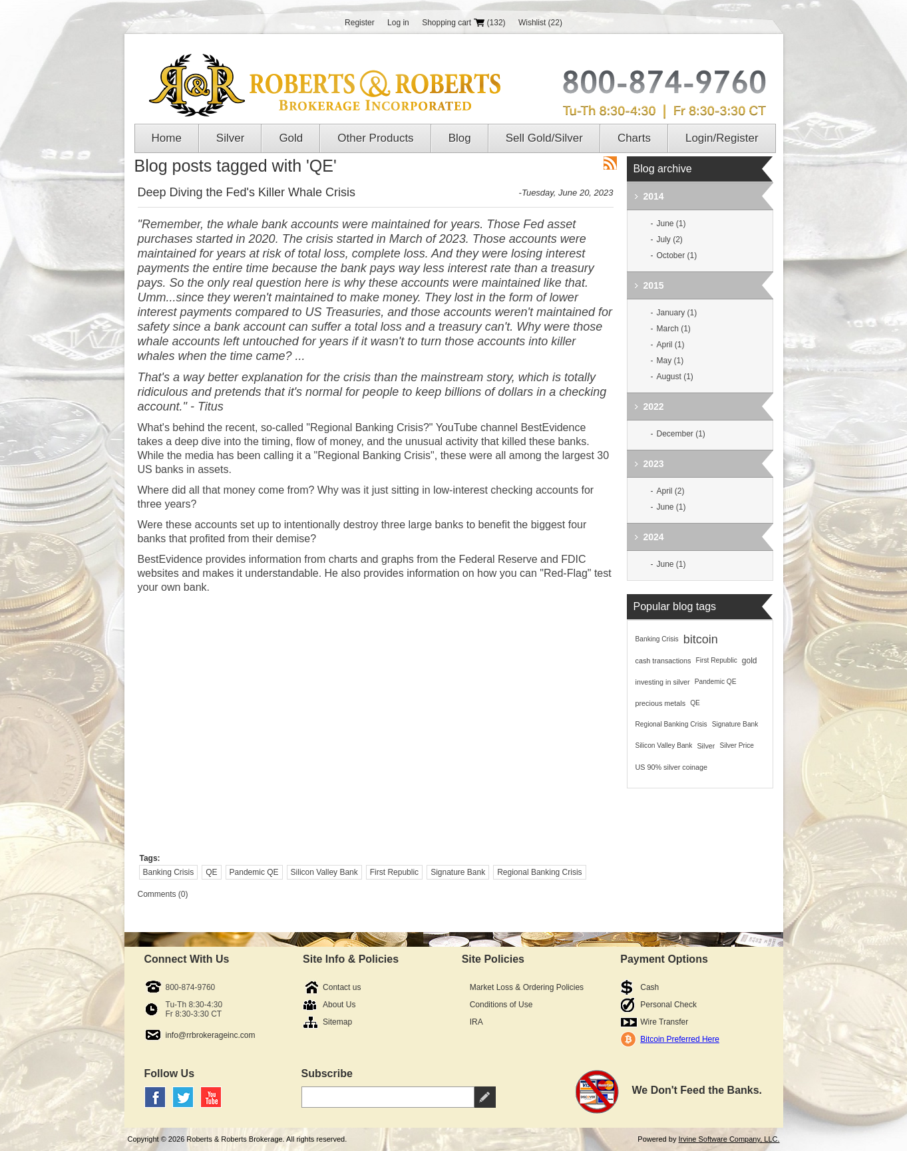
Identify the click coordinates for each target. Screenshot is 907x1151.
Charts (634, 138)
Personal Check (668, 1004)
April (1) (671, 344)
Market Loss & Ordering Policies (527, 987)
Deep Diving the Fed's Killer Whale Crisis (247, 192)
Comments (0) (163, 894)
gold (749, 660)
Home (167, 138)
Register (360, 22)
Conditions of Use (501, 1004)
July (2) (670, 239)
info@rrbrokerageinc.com (211, 1035)
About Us (339, 1004)
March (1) (674, 328)
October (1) (677, 255)
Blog (460, 138)
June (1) (671, 223)
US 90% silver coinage (671, 767)
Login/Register (722, 138)
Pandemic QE (254, 872)
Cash (649, 987)
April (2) (671, 491)
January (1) (677, 312)
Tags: (150, 858)
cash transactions (663, 661)
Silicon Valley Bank (324, 872)
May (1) (670, 360)
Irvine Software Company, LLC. (728, 1139)
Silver (230, 138)
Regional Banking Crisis (539, 872)
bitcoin (700, 639)
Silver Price (736, 745)
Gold (291, 138)
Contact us (342, 987)
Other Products (375, 138)
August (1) (675, 376)
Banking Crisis (168, 872)
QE (211, 872)
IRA (476, 1022)
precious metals (660, 703)
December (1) (681, 433)
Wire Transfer (664, 1022)
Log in (398, 22)
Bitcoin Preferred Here (679, 1039)
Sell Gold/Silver (544, 138)
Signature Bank (458, 872)
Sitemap (337, 1022)
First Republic (394, 872)
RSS (610, 163)
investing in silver (662, 682)
